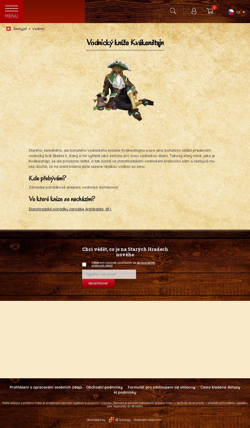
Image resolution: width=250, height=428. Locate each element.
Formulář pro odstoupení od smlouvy (161, 387)
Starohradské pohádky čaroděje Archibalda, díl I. (70, 209)
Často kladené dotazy (220, 387)
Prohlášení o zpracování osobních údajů (46, 387)
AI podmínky (125, 392)
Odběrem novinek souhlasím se (122, 264)
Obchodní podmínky (104, 387)
